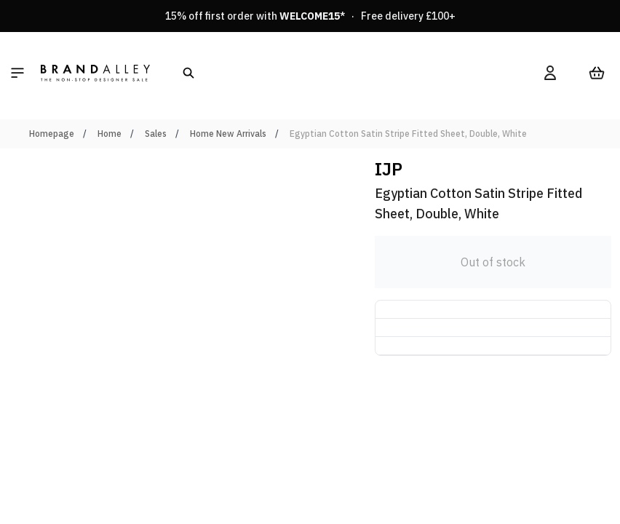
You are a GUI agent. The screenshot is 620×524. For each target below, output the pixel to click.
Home (110, 133)
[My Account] (550, 72)
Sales (156, 133)
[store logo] (95, 73)
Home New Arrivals (228, 133)
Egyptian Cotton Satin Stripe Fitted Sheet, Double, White (408, 133)
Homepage (51, 133)
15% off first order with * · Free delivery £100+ (310, 16)
